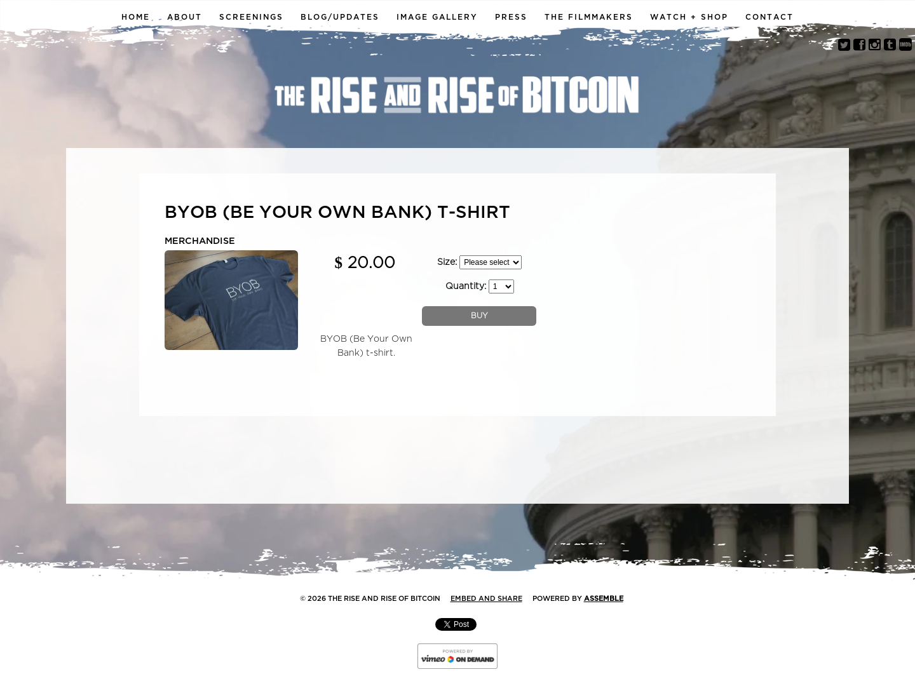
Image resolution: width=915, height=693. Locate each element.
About (184, 17)
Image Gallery (437, 17)
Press (511, 17)
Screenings (251, 17)
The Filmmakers (589, 17)
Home (135, 17)
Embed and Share (486, 598)
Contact (769, 17)
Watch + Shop (689, 17)
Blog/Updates (340, 17)
